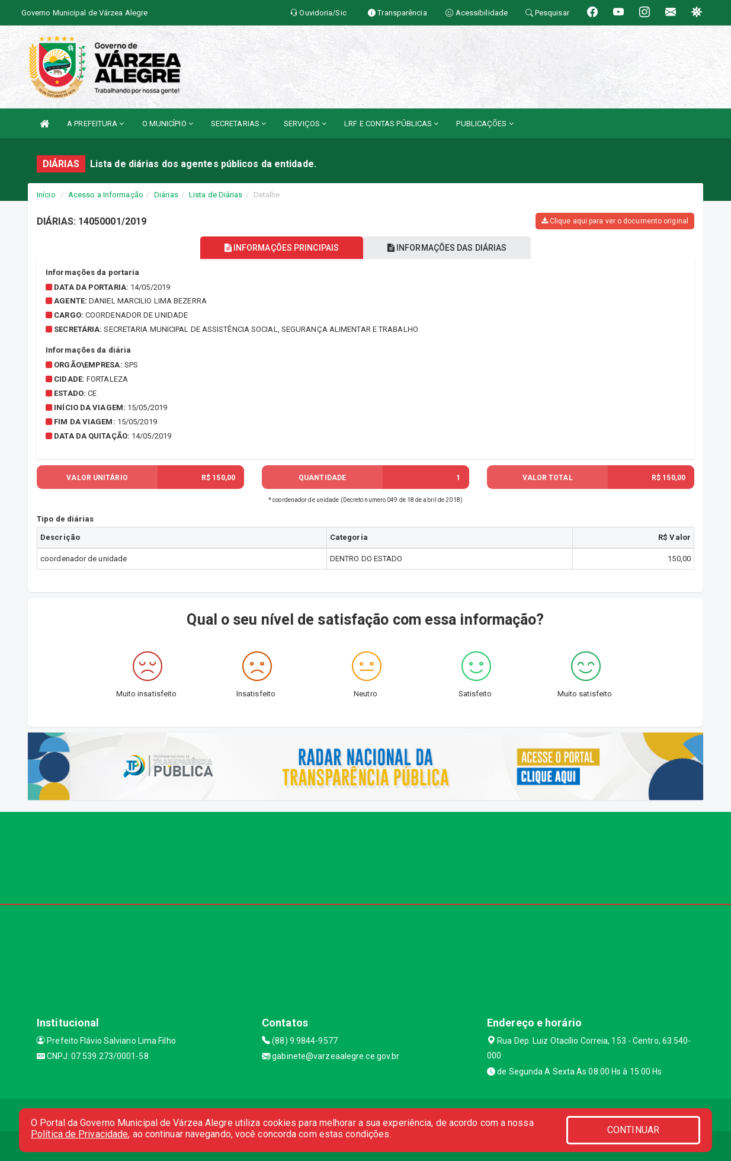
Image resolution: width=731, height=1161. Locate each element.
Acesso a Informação (105, 194)
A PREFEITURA (95, 123)
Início (46, 194)
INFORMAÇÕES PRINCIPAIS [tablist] (281, 247)
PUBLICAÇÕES (484, 123)
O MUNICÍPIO (167, 123)
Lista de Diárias (216, 194)
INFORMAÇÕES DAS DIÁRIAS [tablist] (448, 247)
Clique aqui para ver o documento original (614, 221)
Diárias (166, 194)
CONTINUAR (633, 1130)
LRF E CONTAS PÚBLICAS (391, 123)
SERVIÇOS (305, 123)
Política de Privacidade (79, 1134)
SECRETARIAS (238, 123)
